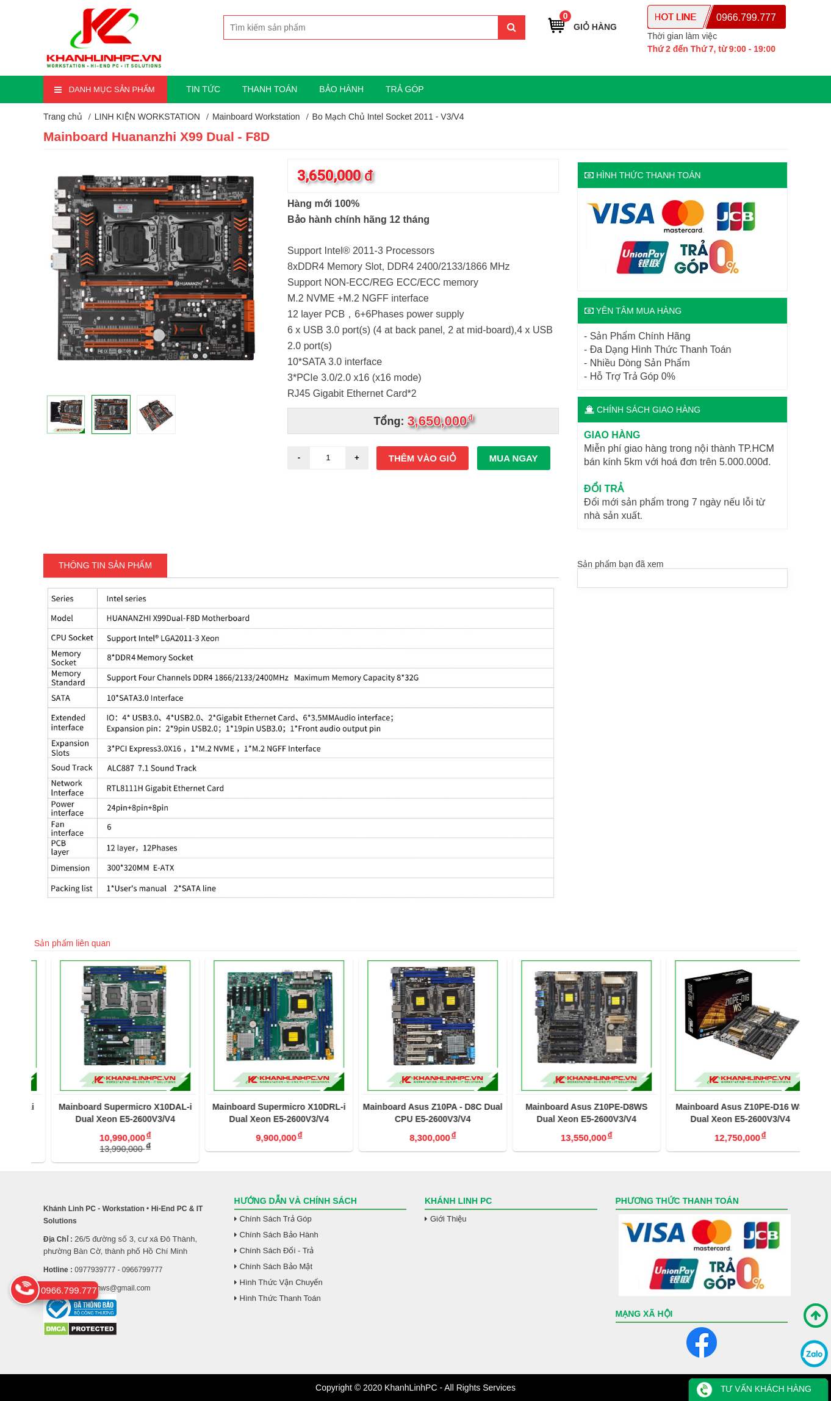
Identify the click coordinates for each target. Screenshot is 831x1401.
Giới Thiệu (448, 1218)
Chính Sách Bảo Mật (276, 1266)
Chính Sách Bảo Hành (279, 1234)
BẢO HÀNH (341, 89)
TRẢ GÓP (405, 89)
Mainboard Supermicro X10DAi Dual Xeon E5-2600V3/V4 (107, 1113)
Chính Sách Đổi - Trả (277, 1250)
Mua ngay (513, 458)
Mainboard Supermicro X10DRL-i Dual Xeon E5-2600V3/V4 (416, 1113)
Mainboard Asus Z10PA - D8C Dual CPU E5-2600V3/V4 (569, 1113)
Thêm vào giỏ (422, 458)
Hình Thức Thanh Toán (280, 1298)
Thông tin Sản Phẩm (105, 565)
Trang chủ (62, 116)
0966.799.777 (746, 17)
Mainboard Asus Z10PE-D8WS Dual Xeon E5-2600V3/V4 (723, 1113)
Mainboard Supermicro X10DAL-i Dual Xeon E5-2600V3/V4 (262, 1113)
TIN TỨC (203, 89)
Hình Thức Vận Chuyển (281, 1282)
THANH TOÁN (270, 89)
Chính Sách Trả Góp (276, 1218)
